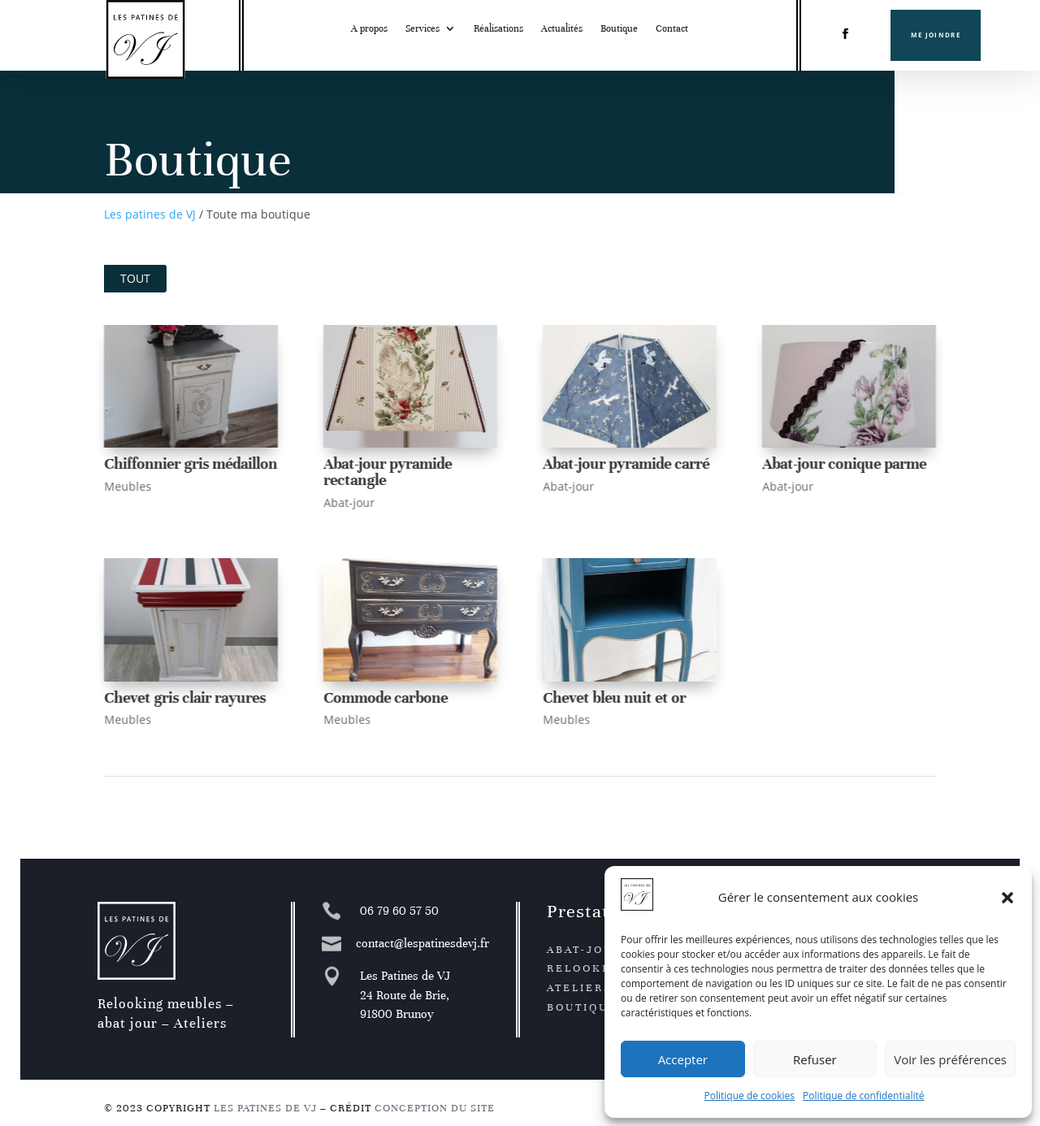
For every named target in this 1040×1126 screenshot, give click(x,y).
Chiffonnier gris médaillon (189, 463)
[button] (1007, 898)
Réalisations (498, 28)
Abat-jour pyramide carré (625, 463)
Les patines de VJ (150, 214)
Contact (672, 28)
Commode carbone (385, 697)
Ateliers (579, 987)
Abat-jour (348, 502)
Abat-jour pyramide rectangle (387, 471)
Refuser (815, 1059)
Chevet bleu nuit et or (613, 697)
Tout (135, 278)
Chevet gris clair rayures (184, 697)
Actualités (562, 28)
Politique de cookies (749, 1095)
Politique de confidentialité (863, 1095)
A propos (369, 28)
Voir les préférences (950, 1059)
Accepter (683, 1059)
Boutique (619, 28)
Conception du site (435, 1108)
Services (422, 28)
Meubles (126, 486)
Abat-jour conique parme (843, 463)
